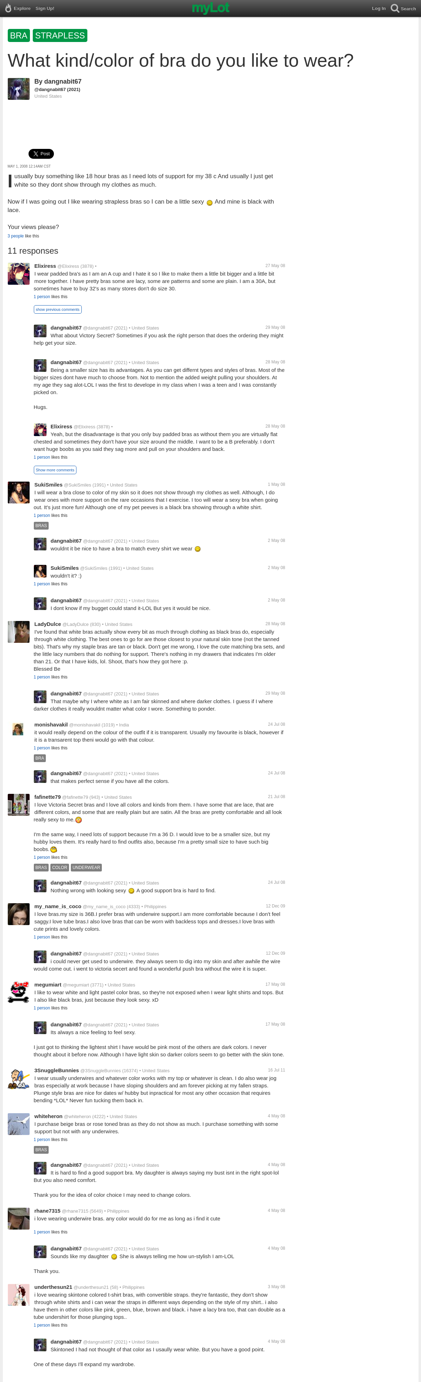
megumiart (48, 985)
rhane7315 (48, 1211)
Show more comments (55, 470)
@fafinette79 (75, 797)
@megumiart (76, 985)
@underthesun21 (91, 1287)
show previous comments (58, 309)
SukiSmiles (49, 485)
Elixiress (45, 266)
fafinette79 (48, 797)
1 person (42, 296)
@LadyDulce (75, 624)
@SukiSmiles (77, 485)
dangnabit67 (63, 81)
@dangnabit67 (50, 89)
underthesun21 (54, 1287)
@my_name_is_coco (104, 906)
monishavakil (51, 725)
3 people (16, 236)
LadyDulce (48, 624)
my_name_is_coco (58, 906)
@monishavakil (84, 725)
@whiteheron (77, 1116)
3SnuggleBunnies (57, 1070)
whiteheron (49, 1116)
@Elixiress (68, 266)
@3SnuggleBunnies (100, 1070)
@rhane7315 (75, 1211)
